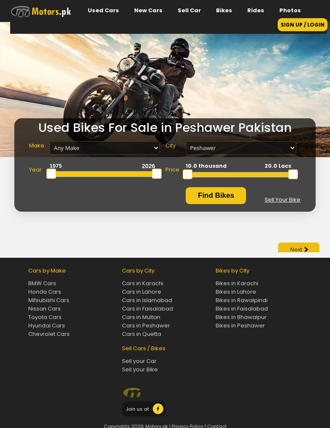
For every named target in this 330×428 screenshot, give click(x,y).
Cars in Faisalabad (147, 309)
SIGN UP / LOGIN (303, 24)
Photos (290, 10)
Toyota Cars (45, 317)
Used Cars (103, 10)
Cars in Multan (141, 317)
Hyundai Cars (46, 326)
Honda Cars (44, 292)
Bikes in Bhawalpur (241, 317)
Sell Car (189, 10)
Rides (255, 10)
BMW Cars (42, 283)
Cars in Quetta (141, 334)
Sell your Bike (140, 369)
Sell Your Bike (282, 200)
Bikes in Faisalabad (242, 309)
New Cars (148, 10)
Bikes (224, 10)
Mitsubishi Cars (48, 300)
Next (299, 249)
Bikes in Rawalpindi (242, 300)
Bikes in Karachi (237, 283)
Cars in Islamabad (147, 300)
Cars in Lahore (141, 292)
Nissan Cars (44, 309)
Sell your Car (139, 361)
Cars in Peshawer (146, 326)
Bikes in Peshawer (240, 326)
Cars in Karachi (142, 283)
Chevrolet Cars (49, 334)
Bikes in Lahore (236, 292)
